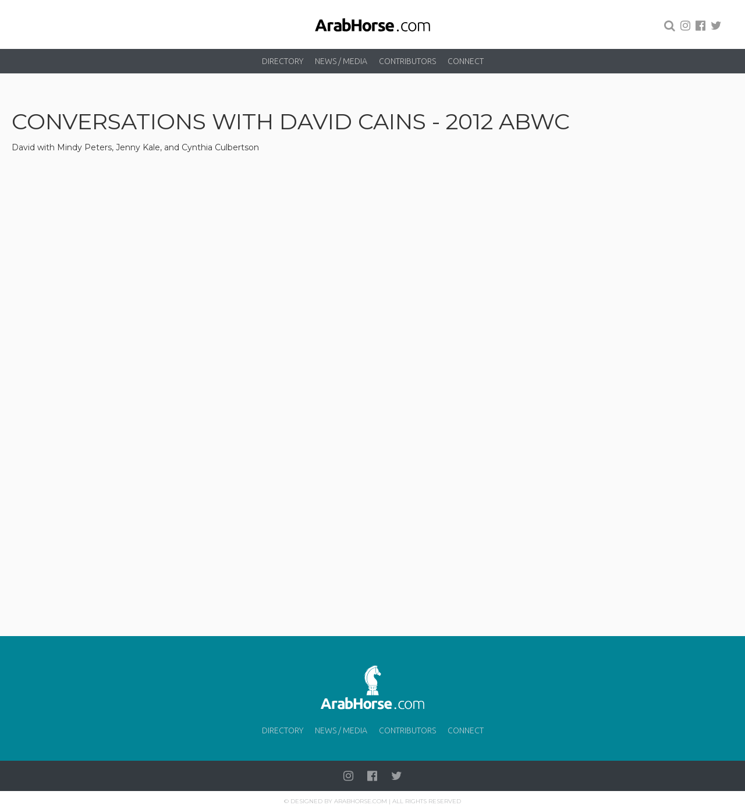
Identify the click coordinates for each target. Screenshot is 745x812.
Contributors (407, 61)
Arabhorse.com (360, 801)
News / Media (341, 61)
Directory (282, 61)
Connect (466, 61)
